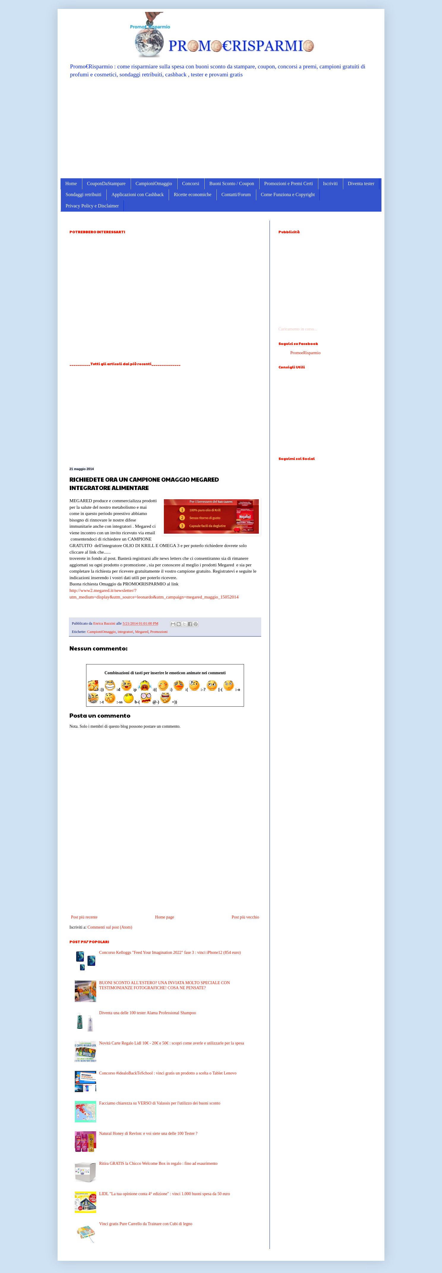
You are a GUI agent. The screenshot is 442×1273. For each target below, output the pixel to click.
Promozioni (159, 632)
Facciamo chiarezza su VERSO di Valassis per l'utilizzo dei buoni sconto (159, 1103)
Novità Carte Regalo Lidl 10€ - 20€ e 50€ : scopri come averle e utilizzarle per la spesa (171, 1043)
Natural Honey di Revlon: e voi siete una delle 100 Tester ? (148, 1133)
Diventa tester (361, 183)
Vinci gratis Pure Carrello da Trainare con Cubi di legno (145, 1224)
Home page (164, 917)
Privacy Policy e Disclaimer (92, 205)
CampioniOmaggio (154, 183)
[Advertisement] (221, 127)
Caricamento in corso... (297, 329)
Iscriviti (330, 183)
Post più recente (84, 917)
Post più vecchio (245, 917)
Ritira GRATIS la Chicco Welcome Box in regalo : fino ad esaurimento (158, 1163)
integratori (125, 632)
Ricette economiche (192, 194)
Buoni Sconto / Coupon (231, 183)
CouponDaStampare (106, 183)
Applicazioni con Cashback (137, 194)
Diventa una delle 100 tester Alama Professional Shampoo (147, 1013)
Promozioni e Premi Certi (288, 183)
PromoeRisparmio (305, 353)
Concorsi (190, 183)
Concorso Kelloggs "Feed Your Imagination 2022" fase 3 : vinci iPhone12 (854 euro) (170, 952)
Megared (141, 632)
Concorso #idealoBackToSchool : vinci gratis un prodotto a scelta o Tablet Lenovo (167, 1073)
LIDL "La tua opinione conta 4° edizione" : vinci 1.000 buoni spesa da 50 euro (164, 1194)
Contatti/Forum (236, 194)
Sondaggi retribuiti (83, 194)
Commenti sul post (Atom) (110, 927)
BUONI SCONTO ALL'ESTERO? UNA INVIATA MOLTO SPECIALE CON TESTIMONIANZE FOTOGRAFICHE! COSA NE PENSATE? (164, 985)
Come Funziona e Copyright (288, 194)
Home (71, 183)
